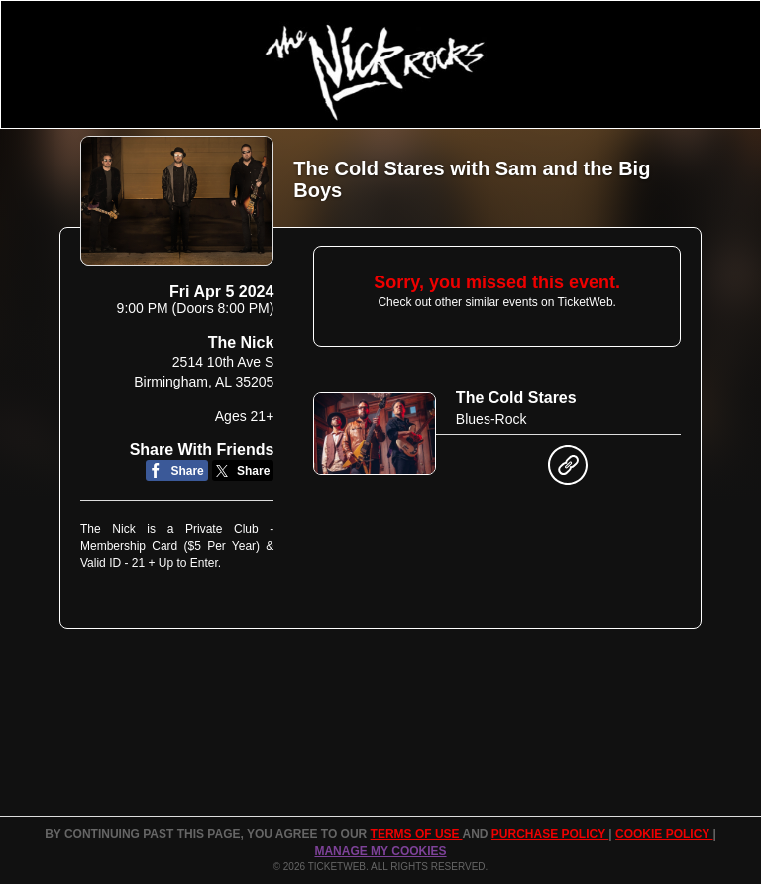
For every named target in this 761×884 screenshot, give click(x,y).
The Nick (241, 342)
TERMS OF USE (417, 834)
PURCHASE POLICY (549, 834)
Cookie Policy (663, 834)
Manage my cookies (380, 851)
